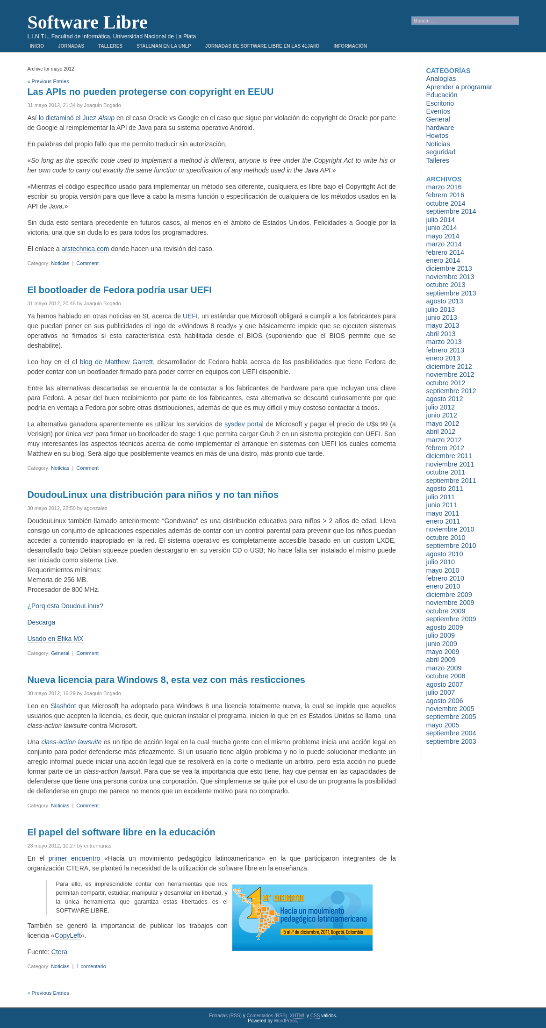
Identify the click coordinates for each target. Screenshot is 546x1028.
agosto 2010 (444, 554)
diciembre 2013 (449, 268)
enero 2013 (443, 358)
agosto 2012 (444, 399)
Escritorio (440, 103)
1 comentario (91, 966)
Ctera (59, 952)
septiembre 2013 (451, 293)
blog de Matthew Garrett (116, 362)
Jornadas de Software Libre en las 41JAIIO (262, 46)
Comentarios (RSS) (266, 1015)
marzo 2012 (443, 440)
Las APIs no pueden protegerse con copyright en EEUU (150, 91)
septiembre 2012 (451, 391)
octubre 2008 (445, 676)
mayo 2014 (442, 236)
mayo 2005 (442, 725)
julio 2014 (440, 219)
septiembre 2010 (451, 545)
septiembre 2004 (451, 733)
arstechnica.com (85, 248)
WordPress (285, 1020)
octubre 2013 (445, 284)
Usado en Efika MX (55, 638)
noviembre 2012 (450, 374)
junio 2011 (441, 505)
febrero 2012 (445, 448)
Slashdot (63, 706)
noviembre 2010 (450, 529)
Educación (441, 95)
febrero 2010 (445, 578)
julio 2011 (440, 497)
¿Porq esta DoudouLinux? (65, 606)
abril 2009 (440, 659)
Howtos (437, 135)
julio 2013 (440, 309)
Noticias (60, 263)
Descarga (41, 622)
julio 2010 (440, 562)
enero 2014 (443, 260)
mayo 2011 (442, 513)
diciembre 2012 (449, 366)
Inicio (36, 46)
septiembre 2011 (451, 480)
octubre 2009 (445, 611)
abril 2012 (440, 431)
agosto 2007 (444, 684)
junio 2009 (441, 643)
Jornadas (71, 46)
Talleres (110, 46)
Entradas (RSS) (225, 1015)
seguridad (440, 152)
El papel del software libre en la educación (121, 832)
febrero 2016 (445, 195)
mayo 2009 (442, 651)
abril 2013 (440, 334)
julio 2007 (440, 692)
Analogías (441, 78)
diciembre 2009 (449, 594)
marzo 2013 (443, 341)
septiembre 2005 (451, 716)
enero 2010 (443, 586)
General (60, 653)
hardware (440, 127)
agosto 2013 (444, 301)
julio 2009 (440, 635)
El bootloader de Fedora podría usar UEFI (119, 290)
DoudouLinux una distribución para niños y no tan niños (153, 494)
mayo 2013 (442, 325)
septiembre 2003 (451, 741)
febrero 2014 (445, 252)
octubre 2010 (445, 537)
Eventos (438, 111)
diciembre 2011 (449, 456)
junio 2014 (441, 227)
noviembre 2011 (450, 464)
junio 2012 (441, 415)
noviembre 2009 (450, 602)
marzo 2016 (443, 187)
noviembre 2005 (450, 708)
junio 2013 (441, 317)
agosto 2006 (444, 701)
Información (350, 46)
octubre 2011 (445, 472)
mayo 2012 (442, 423)
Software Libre (87, 22)
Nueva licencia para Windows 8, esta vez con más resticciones (166, 680)
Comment (87, 263)
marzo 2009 (443, 668)
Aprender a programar (459, 87)
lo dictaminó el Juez (77, 118)
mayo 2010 (442, 570)
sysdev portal (244, 424)
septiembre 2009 (451, 619)
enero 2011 (443, 521)
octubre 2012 (445, 383)
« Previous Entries (48, 81)
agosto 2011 (444, 488)
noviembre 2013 (450, 276)
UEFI (190, 316)
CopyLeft (68, 935)
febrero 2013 (445, 350)
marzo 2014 (443, 244)
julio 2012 (440, 407)
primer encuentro (76, 858)
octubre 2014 (445, 203)
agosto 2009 (444, 627)
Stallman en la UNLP (163, 46)
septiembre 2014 (451, 211)
